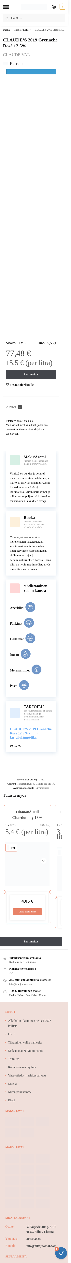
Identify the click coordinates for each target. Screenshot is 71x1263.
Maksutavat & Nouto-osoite (25, 1050)
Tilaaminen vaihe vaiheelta (25, 1042)
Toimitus (13, 1058)
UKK (11, 1034)
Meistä (12, 1083)
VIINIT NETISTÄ (22, 29)
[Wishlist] (22, 385)
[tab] (31, 407)
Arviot (14, 407)
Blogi (11, 1100)
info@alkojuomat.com (41, 1246)
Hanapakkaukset (25, 783)
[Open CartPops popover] (61, 1253)
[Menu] (9, 7)
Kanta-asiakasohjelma (22, 1067)
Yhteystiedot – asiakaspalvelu (27, 1075)
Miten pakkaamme (20, 1092)
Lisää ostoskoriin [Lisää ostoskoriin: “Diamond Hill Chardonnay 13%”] (27, 911)
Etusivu (6, 29)
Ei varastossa (42, 787)
